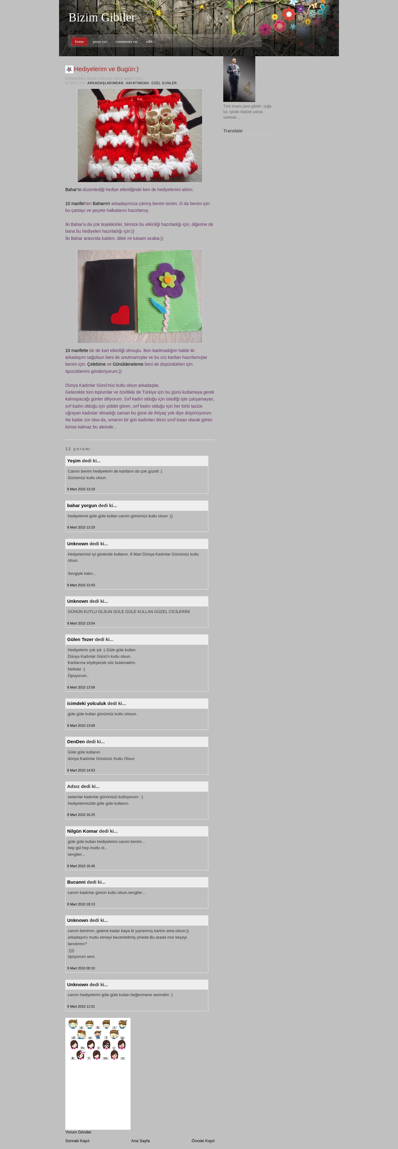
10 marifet (75, 203)
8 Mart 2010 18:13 (81, 904)
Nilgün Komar (82, 831)
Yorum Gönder (78, 1132)
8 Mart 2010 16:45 (81, 866)
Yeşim (74, 460)
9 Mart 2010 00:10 (81, 968)
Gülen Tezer (80, 639)
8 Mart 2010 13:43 (81, 585)
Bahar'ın (73, 189)
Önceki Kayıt (203, 1140)
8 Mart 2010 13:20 (81, 527)
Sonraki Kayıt (77, 1140)
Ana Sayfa (140, 1140)
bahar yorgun (82, 505)
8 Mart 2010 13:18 (81, 489)
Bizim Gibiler (102, 17)
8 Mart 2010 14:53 (81, 770)
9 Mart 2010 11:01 (81, 1006)
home (79, 41)
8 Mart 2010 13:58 (81, 687)
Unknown (77, 543)
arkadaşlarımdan (105, 83)
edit (149, 41)
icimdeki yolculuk (86, 703)
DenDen (76, 741)
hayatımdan (137, 83)
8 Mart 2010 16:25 (81, 815)
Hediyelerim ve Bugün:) (106, 69)
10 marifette (76, 350)
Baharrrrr (101, 203)
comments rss (126, 41)
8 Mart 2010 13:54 (81, 623)
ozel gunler (164, 83)
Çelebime (96, 364)
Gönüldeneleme (128, 364)
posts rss (100, 41)
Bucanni (76, 882)
